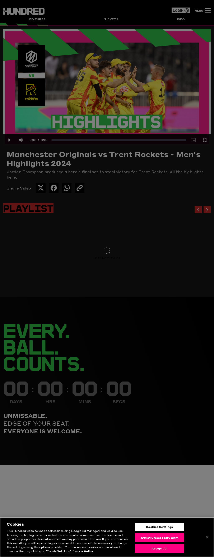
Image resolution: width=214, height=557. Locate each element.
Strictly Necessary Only (159, 537)
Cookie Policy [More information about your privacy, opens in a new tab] (83, 551)
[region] (107, 537)
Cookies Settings (159, 527)
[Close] (207, 537)
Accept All (159, 548)
